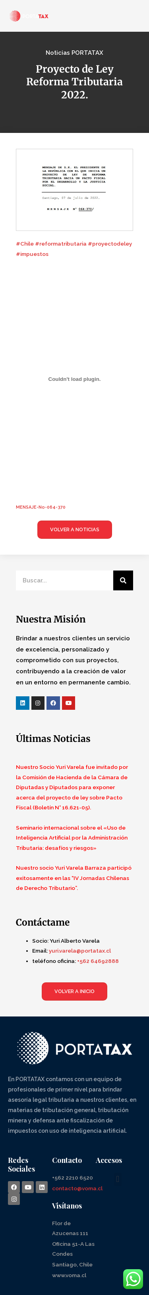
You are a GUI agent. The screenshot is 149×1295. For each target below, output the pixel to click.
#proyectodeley (110, 243)
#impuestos (32, 254)
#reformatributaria (61, 243)
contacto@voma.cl (77, 1188)
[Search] (123, 580)
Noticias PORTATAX (74, 52)
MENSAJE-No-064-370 (41, 507)
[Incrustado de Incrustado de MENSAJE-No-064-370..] (74, 379)
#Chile (25, 243)
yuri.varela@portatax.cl (80, 950)
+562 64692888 (98, 961)
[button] (118, 1179)
